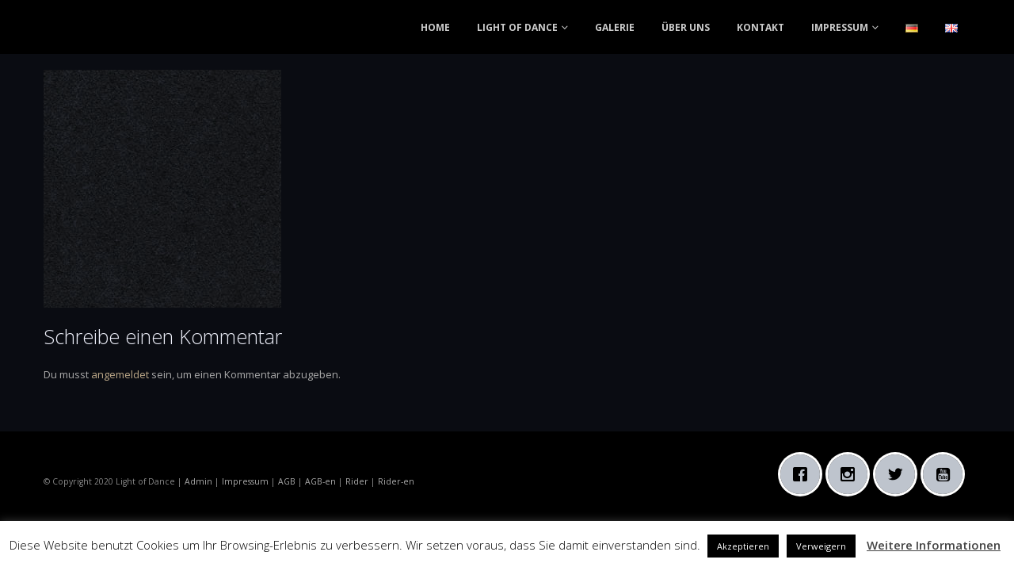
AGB (286, 481)
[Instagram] (851, 474)
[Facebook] (804, 474)
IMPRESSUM (839, 27)
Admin (198, 481)
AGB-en (320, 481)
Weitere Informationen (934, 545)
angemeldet (120, 374)
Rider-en (396, 481)
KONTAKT (760, 27)
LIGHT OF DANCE (517, 27)
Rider (356, 481)
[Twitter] (899, 474)
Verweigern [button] (821, 546)
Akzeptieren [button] (743, 546)
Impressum (245, 481)
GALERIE (615, 27)
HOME (435, 27)
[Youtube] (946, 474)
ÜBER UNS (685, 27)
